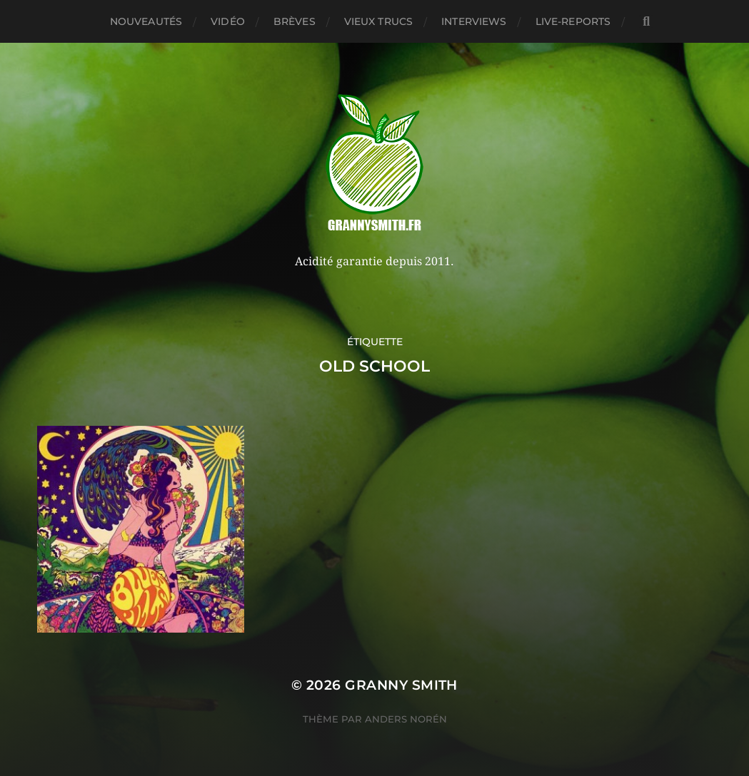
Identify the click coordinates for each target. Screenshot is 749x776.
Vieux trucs (378, 21)
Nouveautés (146, 21)
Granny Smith (401, 685)
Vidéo (228, 21)
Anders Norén (406, 719)
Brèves (294, 21)
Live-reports (573, 21)
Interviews (473, 21)
